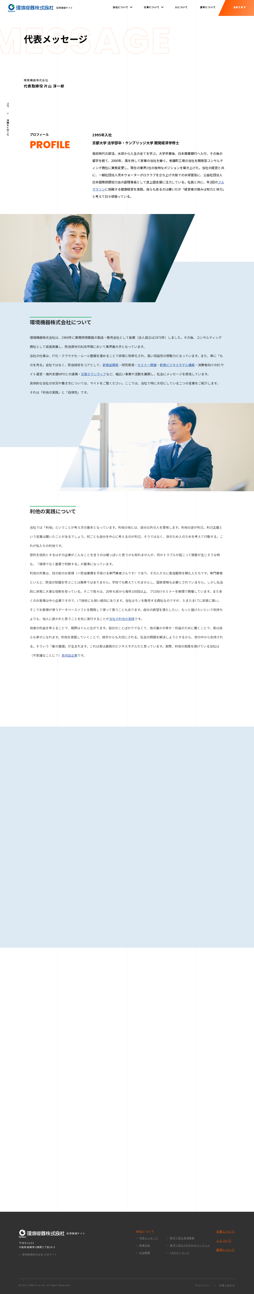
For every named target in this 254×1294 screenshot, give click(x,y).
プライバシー (203, 1285)
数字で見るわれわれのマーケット (190, 1245)
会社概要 (144, 1252)
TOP (8, 105)
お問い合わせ (227, 1285)
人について (181, 7)
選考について (208, 7)
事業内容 (144, 1245)
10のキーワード (180, 1252)
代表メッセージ (148, 1238)
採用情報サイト (40, 7)
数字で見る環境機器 (182, 1238)
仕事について (225, 1231)
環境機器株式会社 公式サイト (39, 1254)
